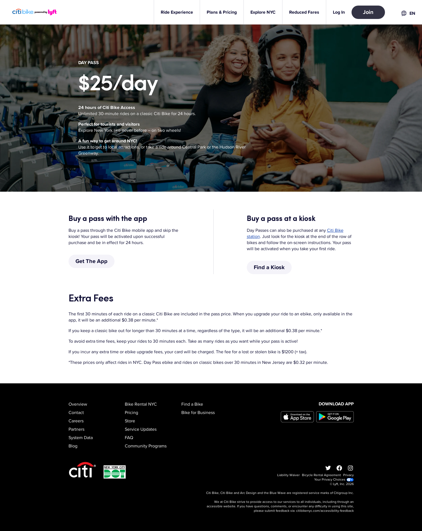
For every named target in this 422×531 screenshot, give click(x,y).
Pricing (131, 412)
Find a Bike (192, 404)
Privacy (348, 475)
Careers (76, 421)
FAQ (129, 437)
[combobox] (408, 13)
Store (130, 421)
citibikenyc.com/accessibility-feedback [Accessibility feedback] (325, 511)
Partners (76, 429)
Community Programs (146, 446)
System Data (81, 437)
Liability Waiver (288, 475)
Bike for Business (198, 412)
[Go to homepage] (38, 12)
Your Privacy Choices (334, 480)
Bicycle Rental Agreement (321, 475)
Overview (78, 404)
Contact (76, 412)
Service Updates (141, 429)
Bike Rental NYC (141, 404)
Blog (73, 446)
